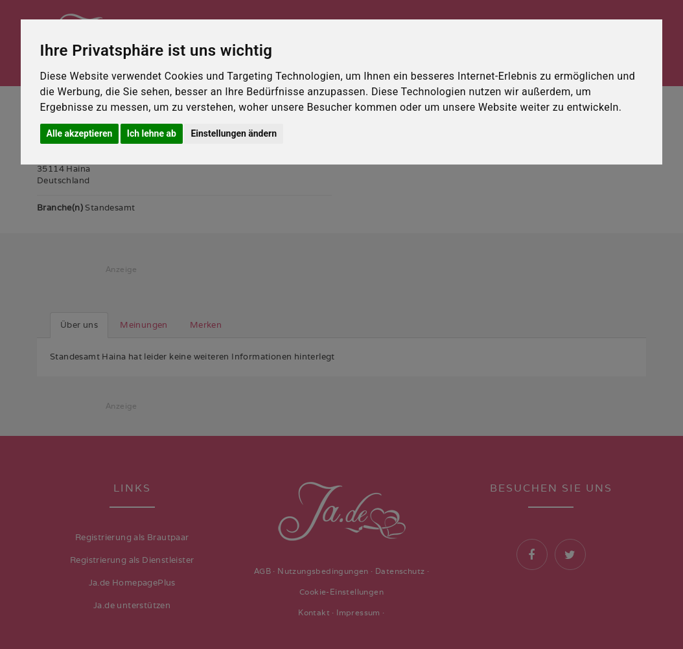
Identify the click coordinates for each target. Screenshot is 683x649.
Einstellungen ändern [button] (234, 133)
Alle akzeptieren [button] (80, 133)
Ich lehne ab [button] (151, 133)
